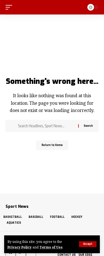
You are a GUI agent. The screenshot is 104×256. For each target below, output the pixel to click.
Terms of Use (50, 247)
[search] (79, 7)
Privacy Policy (19, 247)
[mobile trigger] (10, 7)
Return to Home (52, 145)
